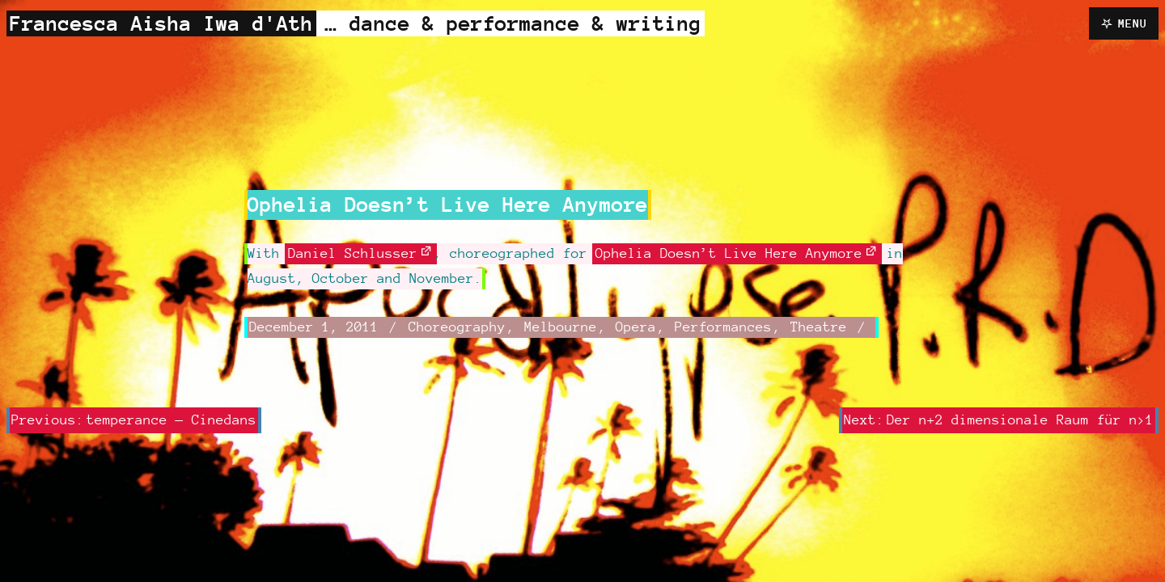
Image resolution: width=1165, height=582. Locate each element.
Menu (1132, 23)
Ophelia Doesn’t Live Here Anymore (728, 253)
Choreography (457, 326)
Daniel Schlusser (352, 253)
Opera (636, 326)
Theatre (818, 326)
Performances (723, 326)
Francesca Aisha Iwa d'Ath (161, 23)
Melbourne (560, 326)
